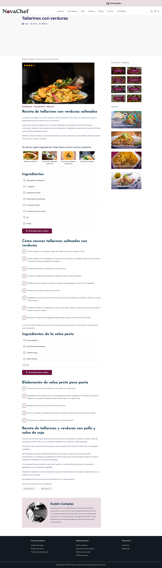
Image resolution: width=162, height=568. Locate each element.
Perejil (27, 224)
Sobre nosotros (82, 545)
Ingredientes (27, 106)
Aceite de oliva (30, 359)
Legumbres (134, 80)
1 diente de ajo (30, 353)
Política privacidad (83, 552)
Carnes (134, 70)
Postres (110, 11)
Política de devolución (39, 552)
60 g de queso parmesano (34, 199)
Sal (26, 217)
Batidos (91, 11)
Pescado (118, 89)
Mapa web (125, 549)
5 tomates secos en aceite (34, 211)
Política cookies (82, 555)
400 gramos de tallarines (34, 180)
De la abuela (72, 11)
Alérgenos (50, 106)
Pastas (101, 11)
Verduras (28, 489)
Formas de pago (37, 545)
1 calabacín (29, 186)
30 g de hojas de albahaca (34, 346)
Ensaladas (134, 89)
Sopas (118, 80)
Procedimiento (39, 106)
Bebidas (118, 98)
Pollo (83, 11)
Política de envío (37, 549)
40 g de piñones (30, 340)
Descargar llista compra (37, 231)
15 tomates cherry (31, 205)
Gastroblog (121, 11)
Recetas (61, 11)
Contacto (125, 545)
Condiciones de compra (85, 549)
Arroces (118, 70)
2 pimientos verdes (31, 193)
